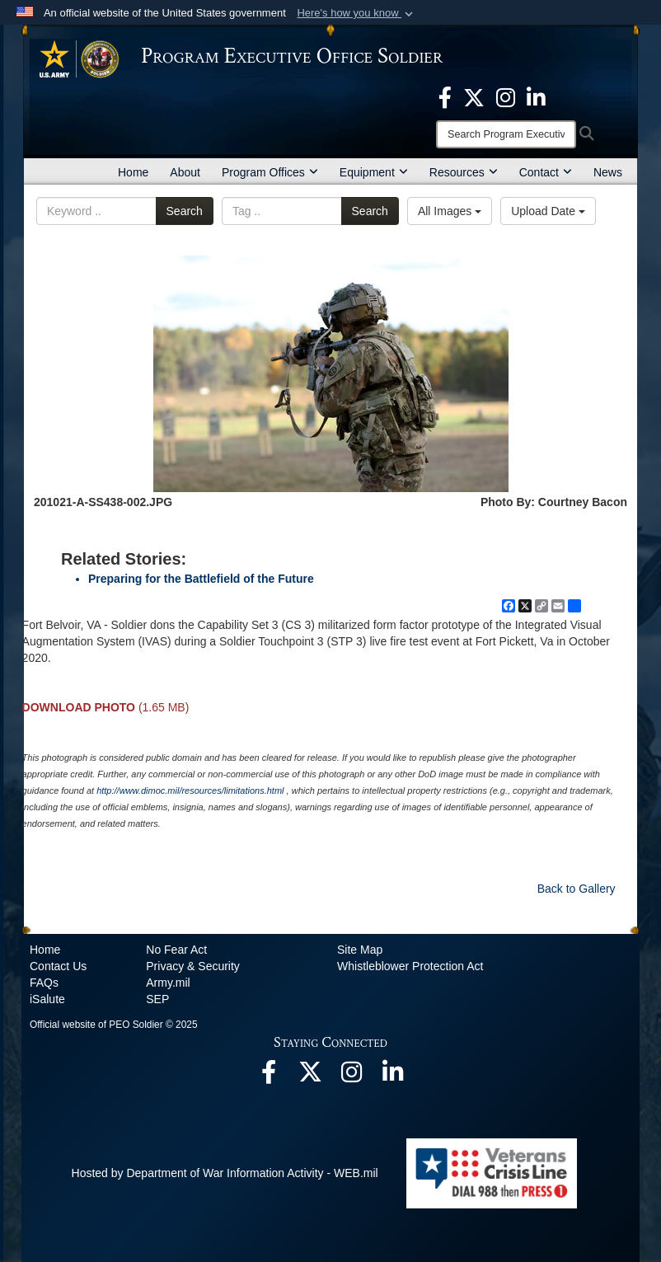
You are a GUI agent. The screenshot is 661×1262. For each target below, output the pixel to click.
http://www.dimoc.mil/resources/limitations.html (190, 790)
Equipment (374, 172)
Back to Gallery (576, 888)
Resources (463, 172)
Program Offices (270, 172)
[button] (356, 13)
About (185, 172)
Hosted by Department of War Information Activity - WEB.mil (225, 1173)
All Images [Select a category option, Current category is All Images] (449, 211)
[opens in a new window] (445, 96)
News (607, 172)
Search (184, 211)
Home (133, 172)
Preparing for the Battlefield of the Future (201, 578)
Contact (545, 172)
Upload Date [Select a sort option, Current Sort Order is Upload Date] (548, 211)
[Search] (506, 134)
